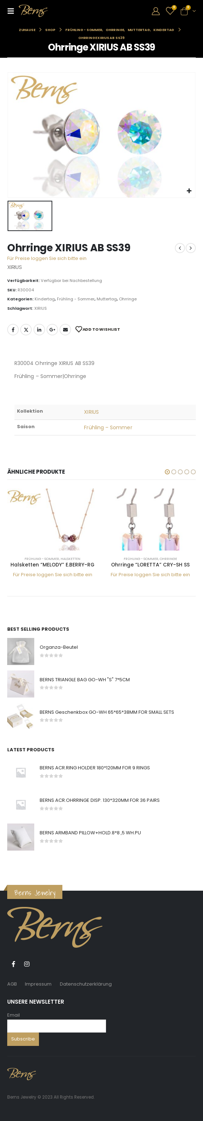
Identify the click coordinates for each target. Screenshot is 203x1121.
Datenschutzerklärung (86, 984)
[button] (167, 472)
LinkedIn (39, 329)
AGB (12, 984)
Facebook (13, 329)
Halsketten (70, 558)
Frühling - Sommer (75, 299)
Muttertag (107, 299)
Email (13, 1015)
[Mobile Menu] (13, 11)
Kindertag (45, 299)
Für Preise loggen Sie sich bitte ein (47, 258)
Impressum (38, 984)
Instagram (26, 964)
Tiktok (40, 964)
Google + (52, 329)
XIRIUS (40, 308)
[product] (52, 519)
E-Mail (65, 329)
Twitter (26, 329)
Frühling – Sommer (108, 427)
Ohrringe (128, 299)
